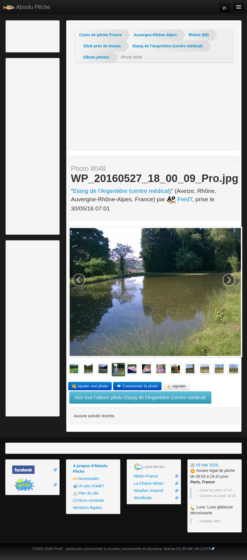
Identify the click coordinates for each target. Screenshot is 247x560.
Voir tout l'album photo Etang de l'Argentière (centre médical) (140, 397)
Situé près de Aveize (102, 46)
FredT (179, 199)
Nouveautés (86, 478)
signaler (176, 386)
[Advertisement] (38, 35)
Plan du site (86, 493)
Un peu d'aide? (88, 486)
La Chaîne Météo (148, 483)
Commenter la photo (137, 386)
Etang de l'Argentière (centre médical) (168, 46)
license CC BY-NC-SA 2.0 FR (187, 549)
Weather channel (148, 490)
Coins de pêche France (100, 35)
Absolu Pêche (26, 7)
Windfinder (143, 498)
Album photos (96, 57)
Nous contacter (88, 500)
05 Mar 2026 (204, 465)
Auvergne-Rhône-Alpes (155, 35)
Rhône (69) (199, 35)
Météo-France (146, 476)
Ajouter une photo (90, 386)
